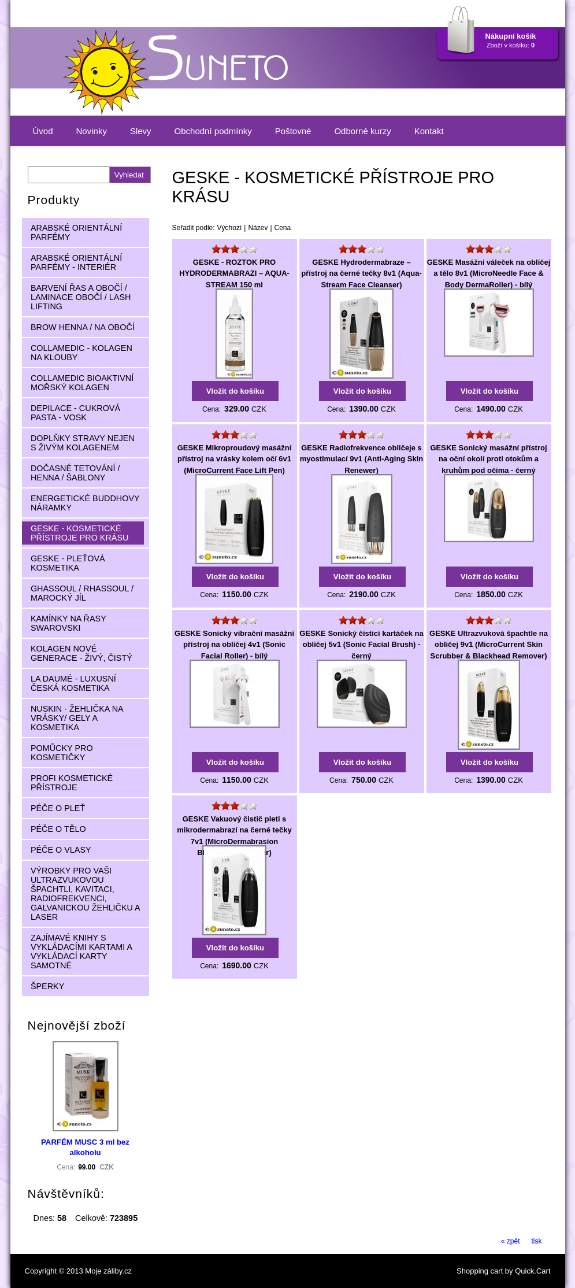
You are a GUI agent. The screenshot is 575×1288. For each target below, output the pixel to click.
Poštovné (293, 131)
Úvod (43, 131)
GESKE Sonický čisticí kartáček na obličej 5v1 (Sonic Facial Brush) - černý (361, 644)
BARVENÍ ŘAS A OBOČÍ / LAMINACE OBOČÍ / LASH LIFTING (81, 297)
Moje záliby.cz (108, 1271)
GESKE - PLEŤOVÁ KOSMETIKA (68, 563)
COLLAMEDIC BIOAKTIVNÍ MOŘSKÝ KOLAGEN (82, 382)
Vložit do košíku (235, 391)
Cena (282, 228)
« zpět (510, 1241)
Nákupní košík (510, 36)
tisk (537, 1241)
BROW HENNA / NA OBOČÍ (83, 327)
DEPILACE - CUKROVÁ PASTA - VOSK (75, 413)
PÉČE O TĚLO (58, 829)
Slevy (140, 131)
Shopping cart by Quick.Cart (503, 1271)
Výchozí (229, 228)
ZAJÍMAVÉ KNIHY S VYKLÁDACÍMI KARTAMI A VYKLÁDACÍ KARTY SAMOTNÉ (81, 951)
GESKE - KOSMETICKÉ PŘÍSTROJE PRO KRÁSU (80, 533)
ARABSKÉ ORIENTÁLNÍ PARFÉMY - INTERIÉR (76, 262)
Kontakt (429, 131)
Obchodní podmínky (213, 131)
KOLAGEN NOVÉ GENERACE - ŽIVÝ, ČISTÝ (81, 653)
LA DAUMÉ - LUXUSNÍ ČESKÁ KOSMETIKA (73, 683)
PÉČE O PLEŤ (58, 808)
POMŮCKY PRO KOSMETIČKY (62, 752)
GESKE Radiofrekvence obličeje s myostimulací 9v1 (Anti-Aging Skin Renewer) (362, 459)
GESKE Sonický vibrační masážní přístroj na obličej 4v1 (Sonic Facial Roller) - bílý (234, 644)
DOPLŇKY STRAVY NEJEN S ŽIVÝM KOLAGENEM (83, 443)
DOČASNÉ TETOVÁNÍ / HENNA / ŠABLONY (75, 473)
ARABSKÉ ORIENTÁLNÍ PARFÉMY (76, 232)
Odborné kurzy (362, 131)
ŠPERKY (47, 986)
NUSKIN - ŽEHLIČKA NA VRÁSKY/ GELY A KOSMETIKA (77, 718)
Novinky (91, 131)
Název (258, 228)
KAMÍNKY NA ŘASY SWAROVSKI (68, 623)
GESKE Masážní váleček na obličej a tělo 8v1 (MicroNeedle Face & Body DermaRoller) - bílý (489, 273)
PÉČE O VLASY (61, 849)
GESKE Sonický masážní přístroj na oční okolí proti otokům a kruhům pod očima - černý (488, 459)
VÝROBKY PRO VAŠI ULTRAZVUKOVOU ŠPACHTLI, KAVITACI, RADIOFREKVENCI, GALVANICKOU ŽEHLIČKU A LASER (85, 893)
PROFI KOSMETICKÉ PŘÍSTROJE (72, 782)
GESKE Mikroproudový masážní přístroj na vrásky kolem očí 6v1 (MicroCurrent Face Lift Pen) (234, 459)
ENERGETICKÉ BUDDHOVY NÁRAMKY (85, 503)
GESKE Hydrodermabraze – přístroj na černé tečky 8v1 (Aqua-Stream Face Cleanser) (361, 273)
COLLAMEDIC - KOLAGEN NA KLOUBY (81, 352)
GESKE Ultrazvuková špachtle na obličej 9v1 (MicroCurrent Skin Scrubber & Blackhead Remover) (488, 644)
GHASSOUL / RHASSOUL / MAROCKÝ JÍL (82, 593)
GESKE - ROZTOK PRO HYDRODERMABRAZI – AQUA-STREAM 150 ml (234, 273)
